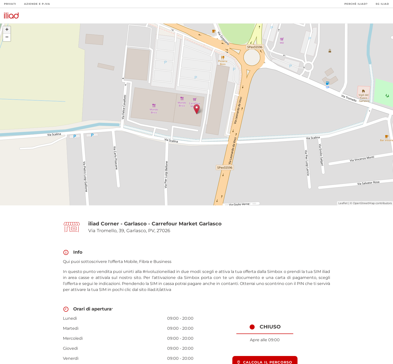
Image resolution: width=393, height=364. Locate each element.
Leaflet (343, 203)
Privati (10, 4)
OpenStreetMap (364, 203)
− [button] (7, 37)
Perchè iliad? (356, 4)
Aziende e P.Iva (37, 4)
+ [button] (7, 30)
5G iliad (382, 4)
